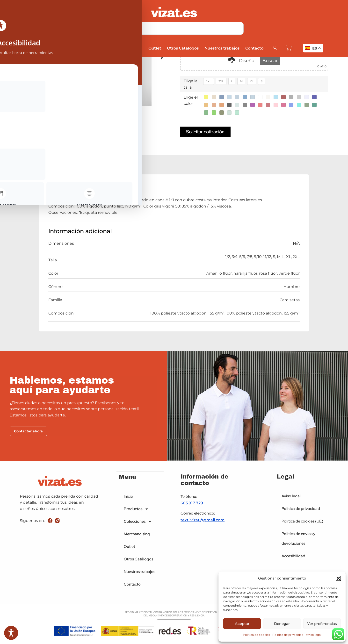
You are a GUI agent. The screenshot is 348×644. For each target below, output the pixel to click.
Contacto (254, 48)
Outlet (154, 48)
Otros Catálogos (182, 48)
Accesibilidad (293, 556)
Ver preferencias (322, 623)
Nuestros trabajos (221, 48)
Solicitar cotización (205, 132)
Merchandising (127, 48)
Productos (57, 48)
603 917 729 (192, 504)
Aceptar (242, 623)
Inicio (32, 48)
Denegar (282, 623)
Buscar (270, 60)
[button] (338, 578)
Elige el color (191, 100)
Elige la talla (190, 84)
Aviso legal (313, 635)
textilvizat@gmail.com (203, 520)
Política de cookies (256, 635)
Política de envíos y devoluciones (298, 539)
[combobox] (174, 28)
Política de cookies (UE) (302, 522)
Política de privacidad (288, 635)
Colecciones (91, 48)
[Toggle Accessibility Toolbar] (11, 632)
